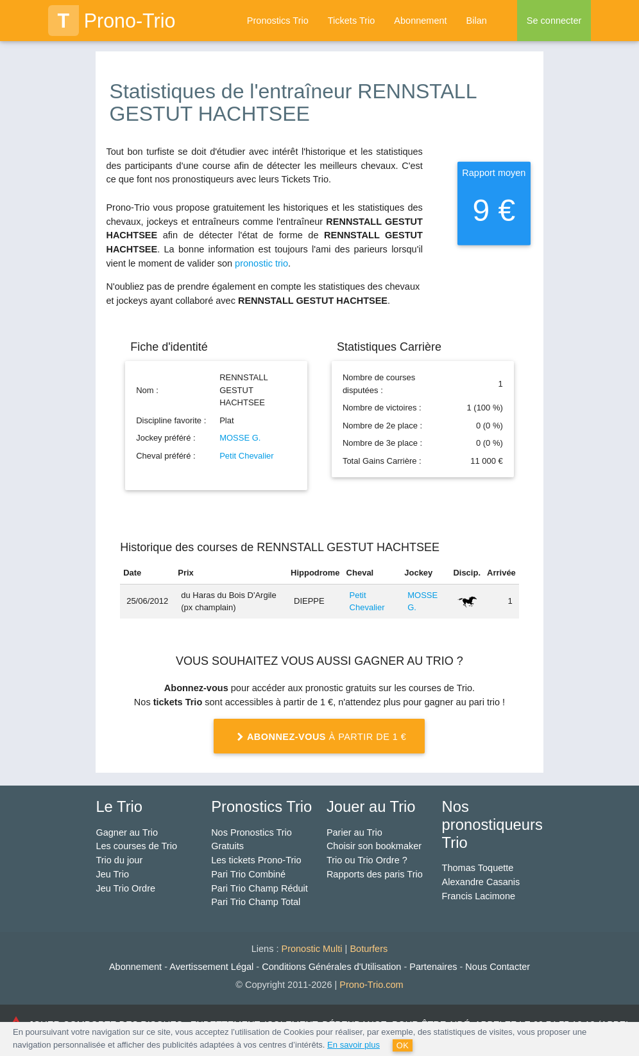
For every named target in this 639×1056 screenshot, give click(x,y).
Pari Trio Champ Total (255, 902)
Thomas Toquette (478, 868)
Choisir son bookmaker (374, 846)
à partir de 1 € (319, 737)
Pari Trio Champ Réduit (259, 888)
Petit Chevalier (246, 456)
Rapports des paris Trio (375, 874)
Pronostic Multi (311, 949)
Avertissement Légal (211, 967)
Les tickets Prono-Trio (256, 860)
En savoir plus (353, 1045)
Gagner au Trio (127, 832)
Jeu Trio (112, 874)
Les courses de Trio (136, 846)
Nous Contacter (497, 967)
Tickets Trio (351, 20)
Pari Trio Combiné (248, 874)
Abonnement (420, 20)
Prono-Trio (112, 20)
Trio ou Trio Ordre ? (367, 860)
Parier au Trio (354, 832)
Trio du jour (119, 860)
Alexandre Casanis (481, 882)
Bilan (476, 20)
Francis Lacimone (478, 896)
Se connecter (554, 20)
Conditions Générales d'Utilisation (331, 967)
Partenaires (433, 967)
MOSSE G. (239, 438)
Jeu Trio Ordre (125, 888)
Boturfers (369, 949)
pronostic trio (261, 263)
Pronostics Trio (278, 20)
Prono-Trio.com (371, 985)
